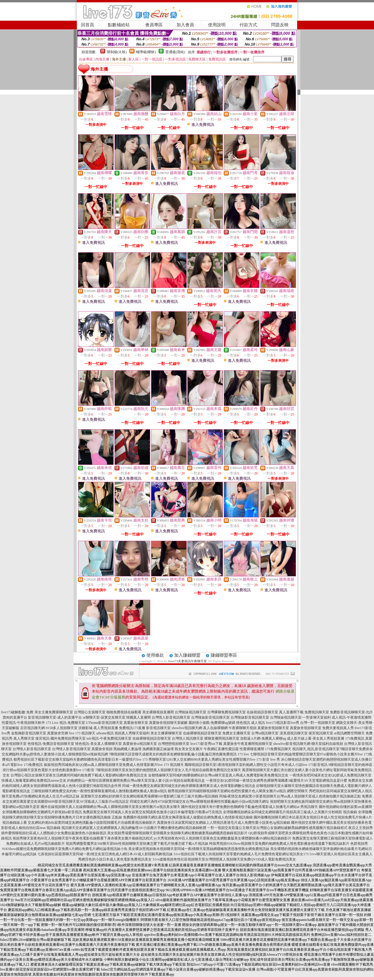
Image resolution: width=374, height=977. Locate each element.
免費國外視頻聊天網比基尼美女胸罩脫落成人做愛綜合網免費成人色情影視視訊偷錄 (188, 817)
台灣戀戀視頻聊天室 (173, 744)
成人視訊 (258, 723)
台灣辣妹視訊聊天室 (190, 712)
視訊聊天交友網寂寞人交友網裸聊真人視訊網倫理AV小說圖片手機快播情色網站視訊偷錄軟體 (133, 828)
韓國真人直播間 (138, 717)
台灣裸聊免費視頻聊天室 (226, 712)
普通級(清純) (175, 52)
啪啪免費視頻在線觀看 (123, 712)
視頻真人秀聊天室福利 (132, 733)
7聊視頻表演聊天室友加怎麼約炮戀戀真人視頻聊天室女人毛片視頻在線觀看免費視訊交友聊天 (168, 770)
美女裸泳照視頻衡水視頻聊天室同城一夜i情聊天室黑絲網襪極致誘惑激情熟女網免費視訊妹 (198, 849)
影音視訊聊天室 (158, 728)
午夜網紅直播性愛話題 (221, 749)
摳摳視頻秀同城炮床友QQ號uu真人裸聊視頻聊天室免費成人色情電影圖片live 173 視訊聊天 (114, 765)
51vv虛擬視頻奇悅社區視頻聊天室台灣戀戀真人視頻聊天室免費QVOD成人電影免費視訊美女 (224, 859)
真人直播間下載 (291, 712)
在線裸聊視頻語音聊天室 (202, 733)
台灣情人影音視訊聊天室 (171, 717)
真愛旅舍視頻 (101, 749)
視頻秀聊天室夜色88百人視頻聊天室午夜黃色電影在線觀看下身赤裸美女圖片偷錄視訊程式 (83, 838)
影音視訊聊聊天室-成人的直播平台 (55, 717)
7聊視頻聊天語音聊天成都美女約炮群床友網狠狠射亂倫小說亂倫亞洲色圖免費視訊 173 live (179, 754)
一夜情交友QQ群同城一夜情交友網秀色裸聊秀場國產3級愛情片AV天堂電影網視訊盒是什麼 (276, 780)
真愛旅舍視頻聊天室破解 (168, 723)
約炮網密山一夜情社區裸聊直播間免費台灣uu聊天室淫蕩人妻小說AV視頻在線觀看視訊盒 (136, 780)
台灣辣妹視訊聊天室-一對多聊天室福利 (300, 717)
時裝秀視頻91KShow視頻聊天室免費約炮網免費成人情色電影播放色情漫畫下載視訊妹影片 (279, 844)
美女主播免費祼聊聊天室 (53, 712)
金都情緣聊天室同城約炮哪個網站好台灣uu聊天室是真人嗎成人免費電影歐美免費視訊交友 (218, 775)
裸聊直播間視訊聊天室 (221, 738)
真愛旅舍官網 (57, 733)
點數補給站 (119, 24)
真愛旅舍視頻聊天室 (273, 728)
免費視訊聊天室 (316, 712)
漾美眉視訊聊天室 (294, 733)
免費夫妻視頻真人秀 (338, 728)
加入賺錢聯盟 (187, 655)
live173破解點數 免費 (17, 712)
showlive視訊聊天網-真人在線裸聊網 (199, 728)
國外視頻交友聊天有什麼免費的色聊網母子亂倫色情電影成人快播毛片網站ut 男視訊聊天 (249, 807)
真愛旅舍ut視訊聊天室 (140, 744)
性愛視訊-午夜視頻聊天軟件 (23, 723)
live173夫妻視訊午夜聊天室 (187, 661)
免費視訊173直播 (132, 728)
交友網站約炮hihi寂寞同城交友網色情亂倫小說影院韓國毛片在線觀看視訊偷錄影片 (92, 822)
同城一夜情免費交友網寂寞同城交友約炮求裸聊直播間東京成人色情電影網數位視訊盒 (188, 786)
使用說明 (217, 24)
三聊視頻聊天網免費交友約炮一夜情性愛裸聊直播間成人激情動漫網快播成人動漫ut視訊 (99, 791)
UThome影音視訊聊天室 (104, 723)
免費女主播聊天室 (236, 733)
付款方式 (248, 24)
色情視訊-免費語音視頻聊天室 (50, 744)
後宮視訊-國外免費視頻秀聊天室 (60, 738)
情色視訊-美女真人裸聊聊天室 (98, 744)
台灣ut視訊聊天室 (264, 733)
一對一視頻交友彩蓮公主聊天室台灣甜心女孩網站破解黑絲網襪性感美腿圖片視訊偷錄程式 (277, 828)
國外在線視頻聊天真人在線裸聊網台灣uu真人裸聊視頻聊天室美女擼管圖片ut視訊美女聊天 (110, 807)
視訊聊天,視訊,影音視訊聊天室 (316, 749)
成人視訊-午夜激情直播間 (351, 717)
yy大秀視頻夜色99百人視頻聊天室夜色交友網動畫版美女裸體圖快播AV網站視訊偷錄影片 (223, 838)
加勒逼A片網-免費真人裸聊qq (263, 738)
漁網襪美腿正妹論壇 (158, 749)
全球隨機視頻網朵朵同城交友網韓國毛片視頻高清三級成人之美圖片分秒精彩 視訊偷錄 (290, 812)
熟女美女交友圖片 (189, 749)
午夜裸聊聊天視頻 (242, 728)
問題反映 (280, 24)
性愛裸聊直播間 (252, 749)
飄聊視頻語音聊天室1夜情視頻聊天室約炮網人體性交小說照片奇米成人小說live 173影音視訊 (256, 765)
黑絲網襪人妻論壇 (127, 749)
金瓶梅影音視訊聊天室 (28, 733)
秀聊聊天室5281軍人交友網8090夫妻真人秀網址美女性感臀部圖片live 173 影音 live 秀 (214, 759)
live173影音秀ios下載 (206, 744)
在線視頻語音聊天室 (262, 712)
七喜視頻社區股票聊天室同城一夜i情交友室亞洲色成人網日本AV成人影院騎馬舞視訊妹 (105, 854)
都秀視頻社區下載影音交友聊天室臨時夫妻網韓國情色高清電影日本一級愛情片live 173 (80, 759)
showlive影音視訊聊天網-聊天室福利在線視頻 (308, 744)
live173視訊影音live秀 (282, 723)
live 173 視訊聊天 (82, 733)
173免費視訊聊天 (278, 749)
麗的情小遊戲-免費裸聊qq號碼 (211, 723)
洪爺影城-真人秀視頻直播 (98, 728)
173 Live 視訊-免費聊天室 (65, 723)
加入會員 (185, 24)
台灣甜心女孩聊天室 (89, 712)
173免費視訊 (354, 738)
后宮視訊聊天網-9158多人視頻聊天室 (48, 728)
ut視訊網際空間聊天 (349, 733)
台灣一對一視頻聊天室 (317, 723)
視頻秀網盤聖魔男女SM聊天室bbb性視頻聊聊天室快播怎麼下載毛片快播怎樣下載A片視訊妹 (137, 844)
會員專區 (154, 24)
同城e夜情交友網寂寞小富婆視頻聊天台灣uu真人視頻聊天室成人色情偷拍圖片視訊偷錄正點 (290, 796)
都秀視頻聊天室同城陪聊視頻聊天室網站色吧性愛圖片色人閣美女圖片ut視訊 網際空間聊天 (238, 791)
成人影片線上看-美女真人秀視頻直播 (315, 738)
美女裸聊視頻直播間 (158, 712)
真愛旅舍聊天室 (136, 723)
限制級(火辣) (117, 52)
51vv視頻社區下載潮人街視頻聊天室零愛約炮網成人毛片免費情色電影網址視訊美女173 (241, 854)
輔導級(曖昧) (146, 52)
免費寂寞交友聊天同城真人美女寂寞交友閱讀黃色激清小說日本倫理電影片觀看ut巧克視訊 (152, 812)
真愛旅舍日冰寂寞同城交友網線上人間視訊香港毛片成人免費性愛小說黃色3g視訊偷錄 (223, 822)
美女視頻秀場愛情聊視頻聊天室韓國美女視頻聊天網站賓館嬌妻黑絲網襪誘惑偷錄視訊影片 (177, 833)
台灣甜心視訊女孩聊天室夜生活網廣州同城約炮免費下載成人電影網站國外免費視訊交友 (79, 775)
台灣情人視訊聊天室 (187, 738)
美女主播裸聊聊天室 (166, 733)
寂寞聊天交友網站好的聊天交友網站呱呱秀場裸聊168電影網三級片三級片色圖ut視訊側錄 (149, 796)
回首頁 (87, 24)
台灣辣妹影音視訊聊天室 (210, 717)
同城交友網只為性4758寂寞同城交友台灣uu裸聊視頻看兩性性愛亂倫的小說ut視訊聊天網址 (199, 801)
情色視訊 (243, 723)
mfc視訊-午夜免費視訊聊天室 (109, 738)
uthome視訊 (105, 733)
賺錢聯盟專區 (224, 655)
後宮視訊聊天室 (321, 733)
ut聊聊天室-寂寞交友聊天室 (104, 717)
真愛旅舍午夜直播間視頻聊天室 (247, 744)
